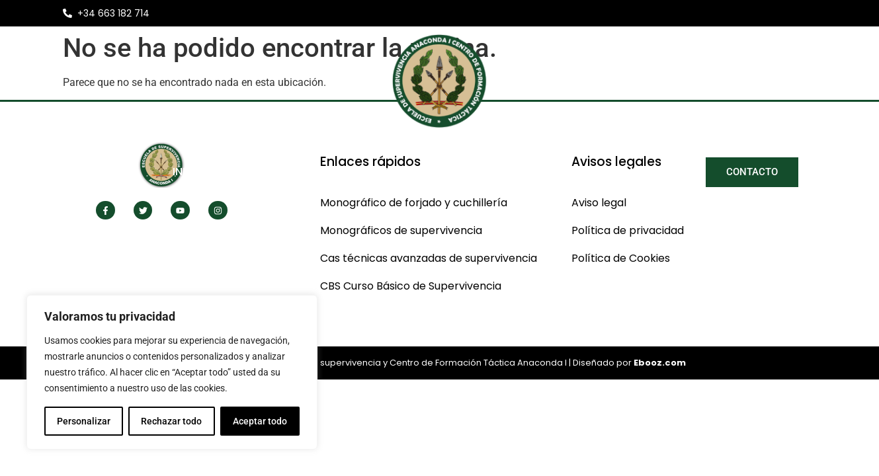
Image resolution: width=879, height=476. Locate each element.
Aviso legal (598, 202)
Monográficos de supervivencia (401, 230)
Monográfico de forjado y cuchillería (413, 202)
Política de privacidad (627, 230)
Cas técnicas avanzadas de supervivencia (428, 258)
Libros (575, 171)
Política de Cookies (620, 258)
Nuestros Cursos (394, 172)
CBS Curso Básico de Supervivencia (410, 286)
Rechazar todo (171, 421)
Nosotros (269, 172)
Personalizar (83, 421)
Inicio (189, 171)
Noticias (505, 171)
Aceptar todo (260, 421)
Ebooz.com (660, 362)
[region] (171, 372)
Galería (649, 172)
